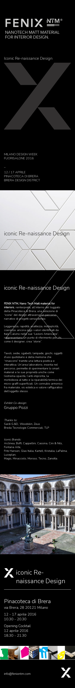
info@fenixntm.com (17, 674)
